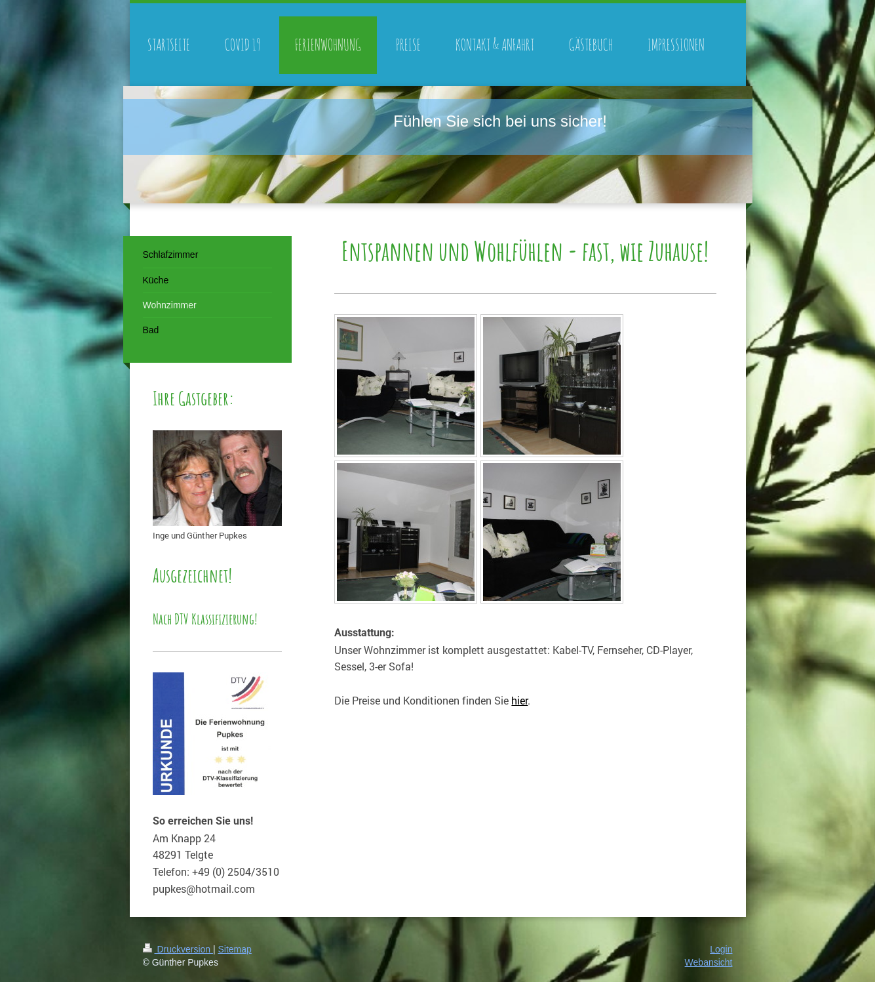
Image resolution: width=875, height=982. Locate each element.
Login (721, 949)
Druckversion (178, 949)
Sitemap (235, 949)
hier (519, 700)
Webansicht (709, 962)
